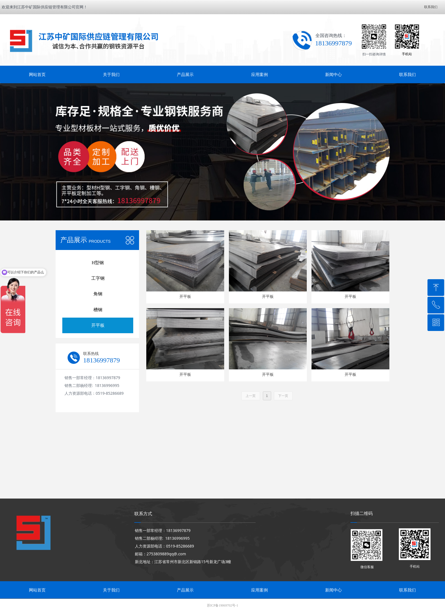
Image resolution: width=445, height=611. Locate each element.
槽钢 (97, 309)
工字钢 (98, 278)
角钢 (97, 293)
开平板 (98, 325)
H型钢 (98, 262)
